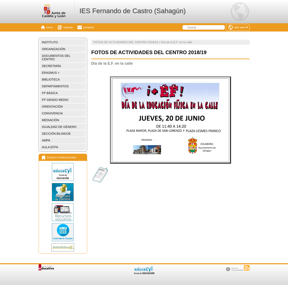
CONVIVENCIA (52, 113)
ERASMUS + (51, 72)
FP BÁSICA (50, 93)
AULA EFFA (50, 147)
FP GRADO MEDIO (55, 99)
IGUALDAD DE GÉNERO (59, 127)
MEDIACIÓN (50, 120)
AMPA (46, 140)
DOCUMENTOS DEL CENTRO (56, 57)
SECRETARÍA (51, 66)
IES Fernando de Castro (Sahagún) (132, 11)
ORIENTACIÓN (52, 106)
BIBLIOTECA (51, 79)
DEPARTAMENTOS (55, 86)
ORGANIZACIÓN (53, 49)
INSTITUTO (50, 42)
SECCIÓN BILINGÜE (56, 133)
